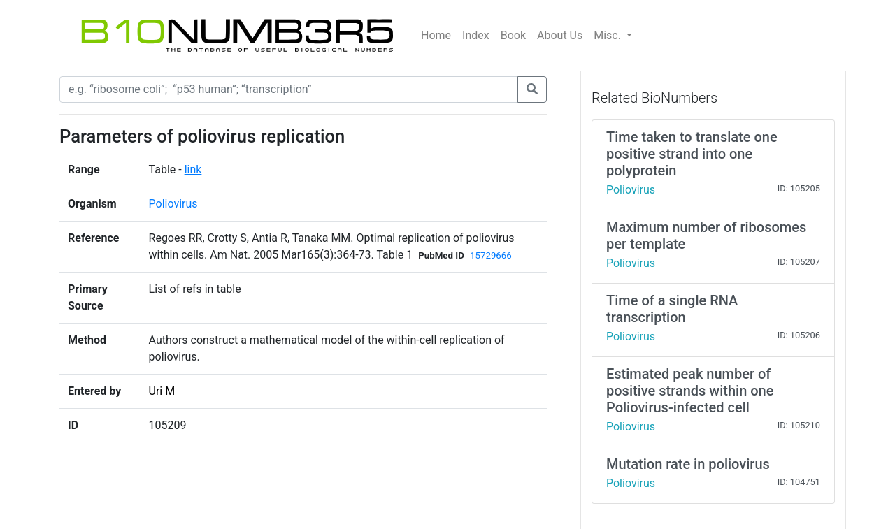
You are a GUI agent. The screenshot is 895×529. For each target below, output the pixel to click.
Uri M (162, 391)
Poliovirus (173, 203)
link (193, 169)
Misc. (609, 35)
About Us (559, 35)
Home (436, 35)
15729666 (491, 255)
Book (513, 35)
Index (475, 35)
